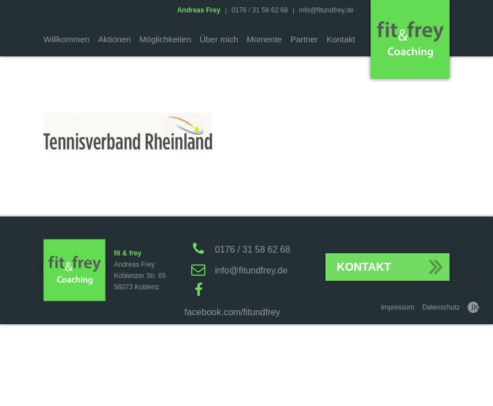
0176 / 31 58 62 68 (259, 10)
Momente (264, 39)
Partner (304, 39)
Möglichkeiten (165, 39)
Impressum (397, 307)
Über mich (219, 39)
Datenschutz (441, 307)
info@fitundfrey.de (326, 10)
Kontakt (341, 39)
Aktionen (114, 39)
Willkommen (66, 39)
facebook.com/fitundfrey (232, 312)
